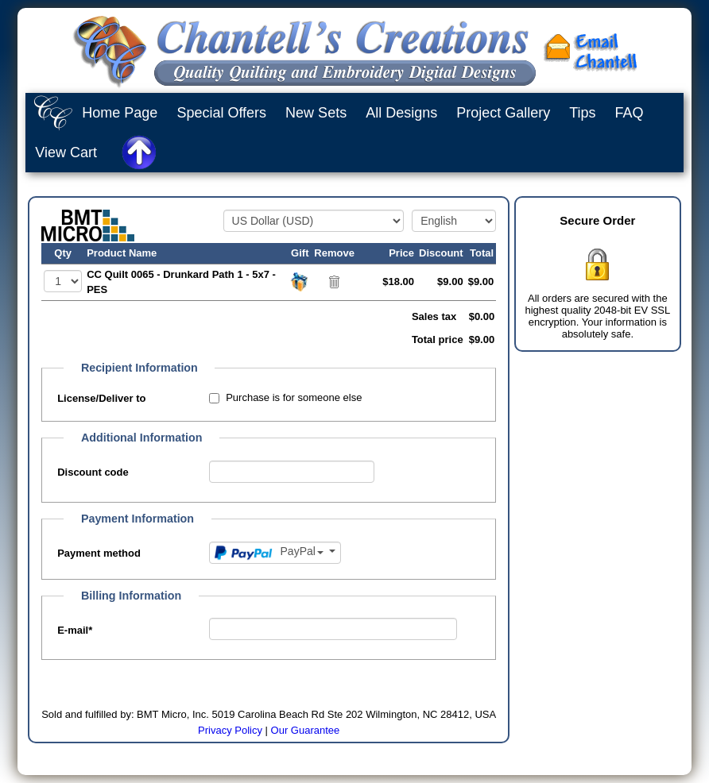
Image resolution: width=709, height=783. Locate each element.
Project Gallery (503, 113)
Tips (582, 113)
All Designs (401, 113)
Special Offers (221, 113)
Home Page (119, 113)
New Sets (316, 113)
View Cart (66, 152)
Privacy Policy (230, 730)
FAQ (629, 113)
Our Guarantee (305, 730)
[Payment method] (275, 553)
